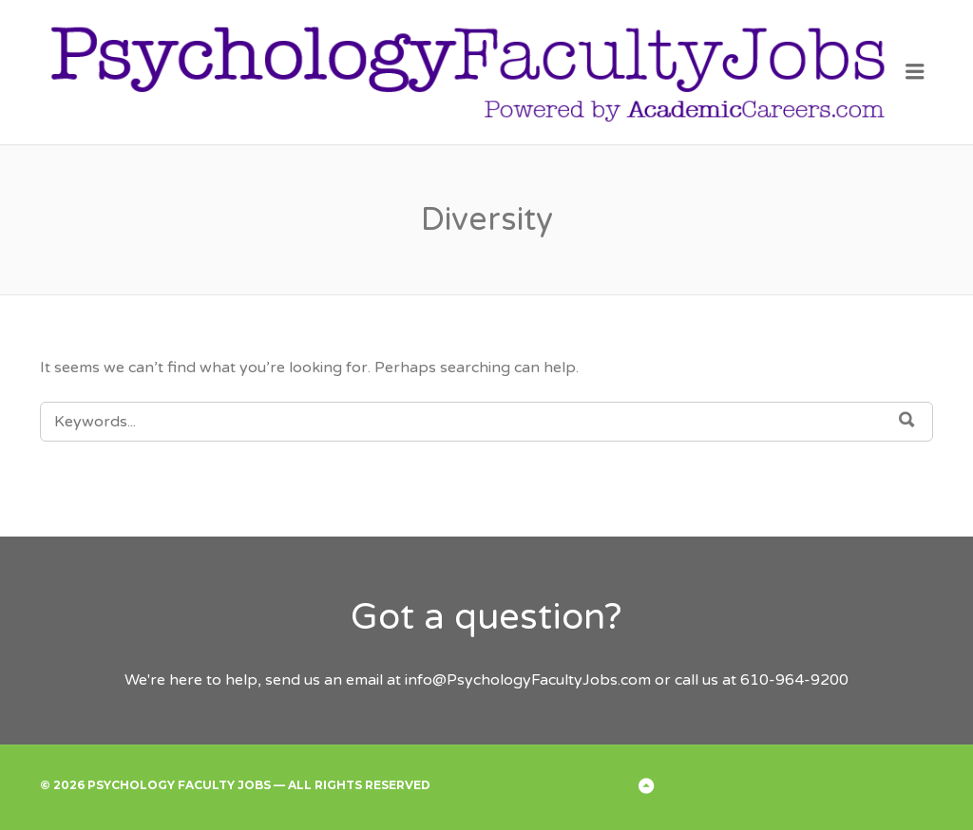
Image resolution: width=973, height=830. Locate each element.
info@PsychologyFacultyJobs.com (528, 679)
